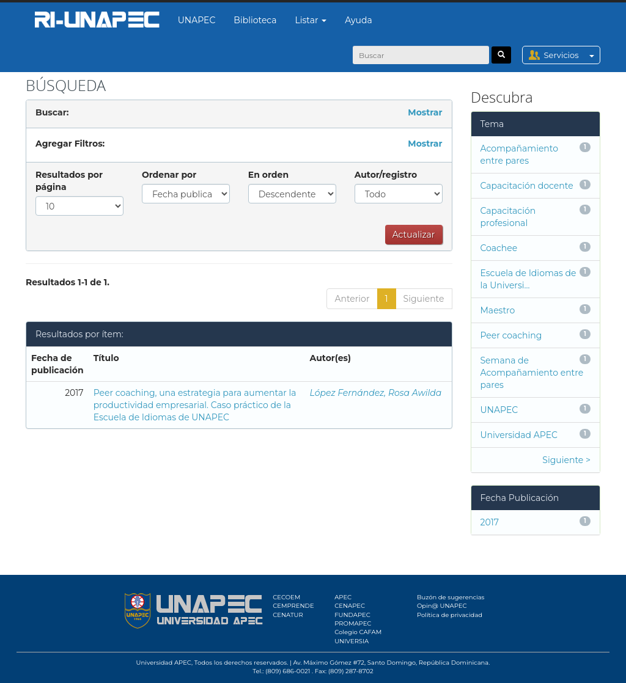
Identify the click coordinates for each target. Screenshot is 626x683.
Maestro (498, 310)
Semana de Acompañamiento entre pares (532, 372)
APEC (343, 597)
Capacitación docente (527, 185)
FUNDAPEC (352, 615)
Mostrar (425, 112)
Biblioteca (255, 20)
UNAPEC (197, 20)
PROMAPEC (352, 623)
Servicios (572, 55)
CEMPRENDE (293, 606)
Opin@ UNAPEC (442, 606)
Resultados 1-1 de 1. (67, 282)
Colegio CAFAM (357, 632)
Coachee (499, 248)
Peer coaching (511, 335)
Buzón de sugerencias (451, 597)
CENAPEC (349, 606)
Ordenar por (169, 174)
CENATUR (288, 615)
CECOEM (286, 597)
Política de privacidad (449, 615)
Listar (311, 20)
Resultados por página (69, 180)
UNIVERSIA (351, 641)
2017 (490, 522)
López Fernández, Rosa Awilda (376, 392)
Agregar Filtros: (70, 143)
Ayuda (358, 20)
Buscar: (51, 112)
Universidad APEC (519, 434)
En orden (268, 174)
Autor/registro (386, 174)
